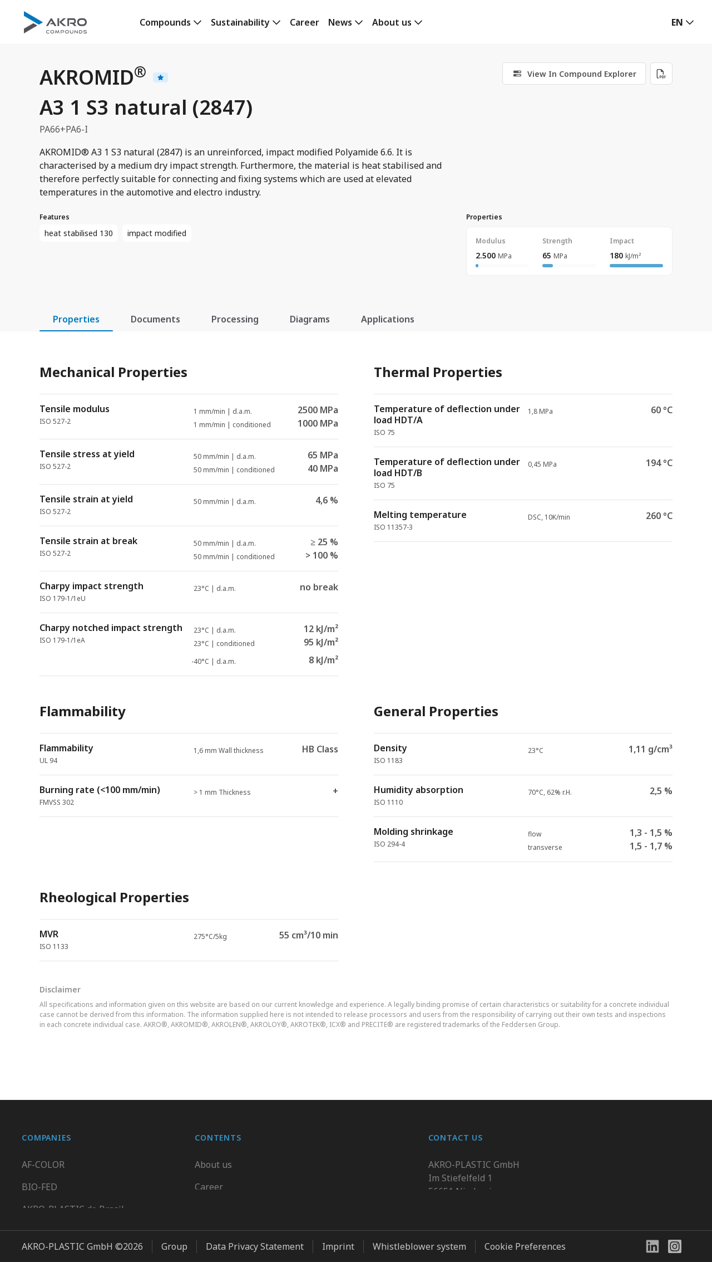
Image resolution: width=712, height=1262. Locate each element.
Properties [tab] (76, 319)
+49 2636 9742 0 (462, 1201)
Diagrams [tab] (310, 319)
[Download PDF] (661, 73)
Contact (210, 1206)
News (340, 22)
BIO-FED (39, 1183)
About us (392, 22)
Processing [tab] (235, 319)
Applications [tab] (387, 319)
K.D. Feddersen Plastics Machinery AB (99, 1228)
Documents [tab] (155, 319)
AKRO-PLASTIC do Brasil (73, 1206)
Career (304, 22)
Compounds (165, 22)
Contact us (450, 1228)
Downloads (218, 1228)
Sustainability (240, 22)
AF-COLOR (43, 1161)
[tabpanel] (356, 653)
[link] (171, 22)
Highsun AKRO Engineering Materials (100, 1250)
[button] (682, 22)
